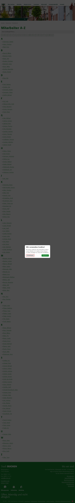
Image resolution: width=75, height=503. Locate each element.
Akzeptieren (45, 255)
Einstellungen (30, 255)
